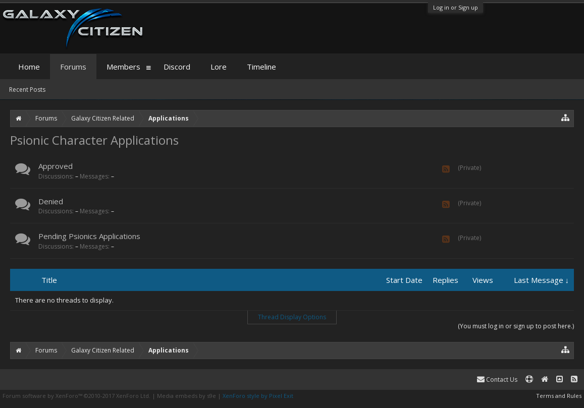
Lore (218, 67)
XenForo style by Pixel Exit (258, 395)
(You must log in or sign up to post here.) (516, 326)
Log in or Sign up (455, 7)
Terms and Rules (558, 395)
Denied (50, 201)
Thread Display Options (292, 317)
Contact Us (497, 379)
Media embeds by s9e (186, 395)
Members (123, 67)
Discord (177, 67)
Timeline (261, 67)
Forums (73, 67)
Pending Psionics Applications (89, 236)
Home (29, 67)
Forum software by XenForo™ (76, 395)
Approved (55, 166)
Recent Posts (27, 89)
